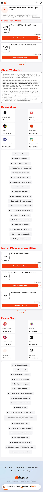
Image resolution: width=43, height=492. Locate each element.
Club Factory (6, 328)
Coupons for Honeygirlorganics (21, 201)
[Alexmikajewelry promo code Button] (20, 196)
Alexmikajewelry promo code (21, 196)
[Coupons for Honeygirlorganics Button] (20, 201)
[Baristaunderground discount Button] (20, 229)
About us (14, 471)
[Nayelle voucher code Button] (20, 423)
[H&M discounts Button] (20, 370)
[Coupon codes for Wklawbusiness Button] (20, 393)
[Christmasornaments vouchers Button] (20, 210)
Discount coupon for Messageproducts (21, 447)
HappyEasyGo (33, 144)
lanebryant (6, 355)
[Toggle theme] (40, 2)
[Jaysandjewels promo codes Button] (20, 442)
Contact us (22, 471)
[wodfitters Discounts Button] (20, 187)
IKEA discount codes (21, 388)
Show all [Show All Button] (21, 64)
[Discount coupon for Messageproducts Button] (20, 447)
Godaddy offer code (21, 154)
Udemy (31, 117)
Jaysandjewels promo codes (21, 442)
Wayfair (31, 328)
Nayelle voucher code (21, 423)
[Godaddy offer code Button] (20, 154)
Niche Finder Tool (32, 467)
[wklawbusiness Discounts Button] (20, 398)
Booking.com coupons (21, 384)
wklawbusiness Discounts (21, 398)
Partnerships (20, 467)
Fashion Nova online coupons (21, 168)
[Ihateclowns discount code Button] (21, 220)
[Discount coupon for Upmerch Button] (20, 205)
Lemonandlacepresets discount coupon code (21, 418)
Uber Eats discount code (21, 177)
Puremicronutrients (8, 144)
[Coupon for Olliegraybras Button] (20, 215)
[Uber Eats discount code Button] (20, 177)
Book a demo (9, 467)
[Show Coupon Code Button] (20, 38)
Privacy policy (22, 481)
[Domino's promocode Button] (20, 158)
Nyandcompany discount (21, 374)
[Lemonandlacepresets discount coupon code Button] (20, 418)
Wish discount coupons (21, 172)
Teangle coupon (21, 407)
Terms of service (31, 481)
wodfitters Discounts (21, 187)
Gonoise (32, 355)
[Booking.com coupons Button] (20, 384)
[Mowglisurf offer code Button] (20, 224)
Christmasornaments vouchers (21, 210)
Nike (30, 342)
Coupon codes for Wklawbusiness (21, 393)
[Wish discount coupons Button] (20, 172)
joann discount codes (21, 365)
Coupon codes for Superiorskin (21, 428)
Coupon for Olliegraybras (21, 215)
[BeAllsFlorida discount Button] (20, 379)
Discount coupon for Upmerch (21, 206)
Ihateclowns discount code (21, 220)
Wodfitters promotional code (21, 182)
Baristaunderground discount (21, 229)
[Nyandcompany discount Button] (20, 374)
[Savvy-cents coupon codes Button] (21, 234)
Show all (21, 312)
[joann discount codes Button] (20, 365)
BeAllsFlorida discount (21, 379)
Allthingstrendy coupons (21, 239)
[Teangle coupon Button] (20, 407)
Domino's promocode (21, 158)
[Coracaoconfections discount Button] (21, 433)
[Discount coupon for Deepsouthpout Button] (20, 412)
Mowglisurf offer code (21, 224)
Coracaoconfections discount (21, 433)
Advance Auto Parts (9, 342)
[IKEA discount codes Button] (20, 388)
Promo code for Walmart (21, 163)
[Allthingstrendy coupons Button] (20, 239)
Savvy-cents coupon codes (21, 234)
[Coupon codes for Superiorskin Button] (20, 428)
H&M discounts (21, 370)
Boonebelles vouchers (21, 437)
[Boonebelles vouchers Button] (20, 437)
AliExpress (32, 130)
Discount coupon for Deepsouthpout (21, 412)
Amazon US (6, 117)
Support (29, 471)
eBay (4, 130)
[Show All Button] (21, 312)
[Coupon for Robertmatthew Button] (20, 452)
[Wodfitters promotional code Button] (20, 182)
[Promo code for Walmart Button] (20, 163)
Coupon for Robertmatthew (21, 452)
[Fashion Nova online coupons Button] (20, 168)
